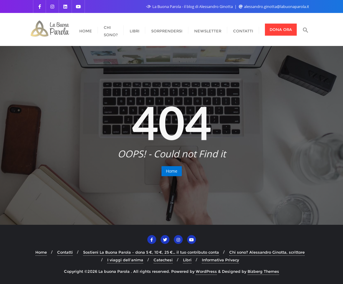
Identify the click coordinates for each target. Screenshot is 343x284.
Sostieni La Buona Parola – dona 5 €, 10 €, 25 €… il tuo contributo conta (151, 252)
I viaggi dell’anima (125, 259)
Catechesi (163, 259)
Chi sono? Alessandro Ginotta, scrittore (267, 252)
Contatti (65, 252)
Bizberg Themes (263, 271)
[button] (305, 30)
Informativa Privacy (220, 259)
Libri (187, 259)
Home (171, 171)
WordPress (206, 271)
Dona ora (281, 29)
